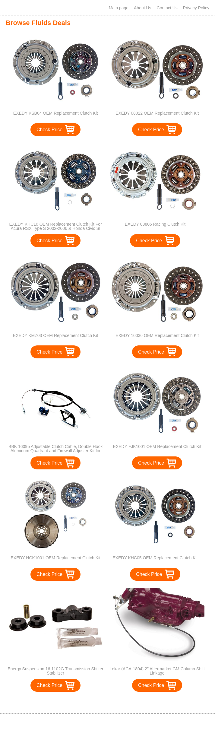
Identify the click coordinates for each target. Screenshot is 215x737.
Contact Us (167, 7)
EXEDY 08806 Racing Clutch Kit (155, 224)
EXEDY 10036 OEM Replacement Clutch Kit (157, 335)
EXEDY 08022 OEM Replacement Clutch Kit (157, 113)
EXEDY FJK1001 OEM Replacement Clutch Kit (157, 446)
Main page (118, 7)
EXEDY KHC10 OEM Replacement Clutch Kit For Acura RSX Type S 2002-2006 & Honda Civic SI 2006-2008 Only (55, 228)
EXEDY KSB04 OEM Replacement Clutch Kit (55, 113)
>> (119, 702)
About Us (142, 7)
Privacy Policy (196, 7)
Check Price (49, 129)
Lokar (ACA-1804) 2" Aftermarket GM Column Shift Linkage (156, 670)
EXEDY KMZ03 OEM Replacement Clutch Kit (55, 335)
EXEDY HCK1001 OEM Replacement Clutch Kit (55, 557)
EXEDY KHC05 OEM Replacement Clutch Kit (155, 557)
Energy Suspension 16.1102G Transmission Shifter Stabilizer (55, 670)
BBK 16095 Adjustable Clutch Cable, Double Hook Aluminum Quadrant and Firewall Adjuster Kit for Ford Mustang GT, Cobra (55, 450)
